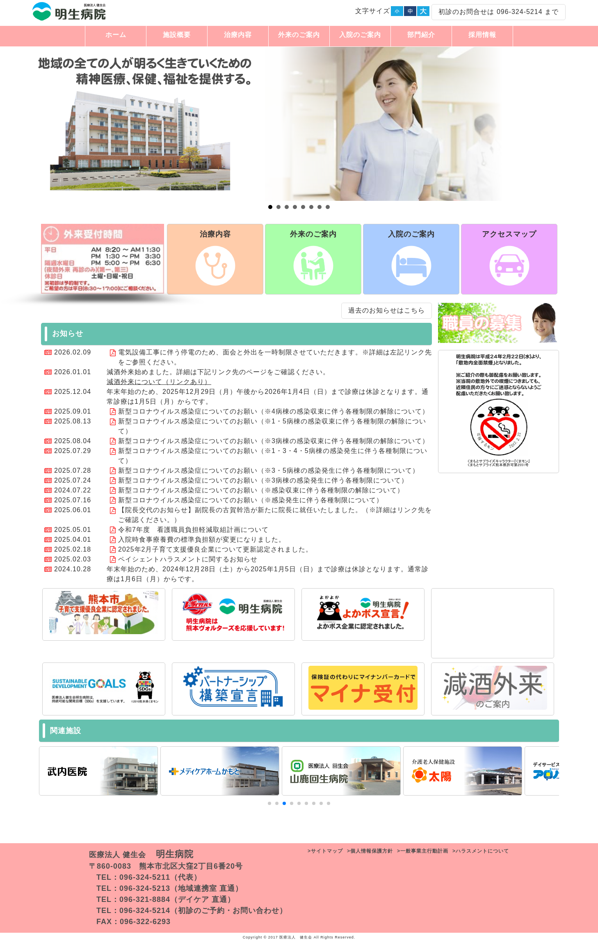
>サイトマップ (325, 851)
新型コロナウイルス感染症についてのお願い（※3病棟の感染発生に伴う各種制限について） (263, 480)
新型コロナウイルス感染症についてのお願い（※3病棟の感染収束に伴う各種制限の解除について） (273, 440)
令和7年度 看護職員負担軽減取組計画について (193, 529)
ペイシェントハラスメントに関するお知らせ (188, 559)
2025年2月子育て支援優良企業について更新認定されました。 (215, 549)
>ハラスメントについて (480, 851)
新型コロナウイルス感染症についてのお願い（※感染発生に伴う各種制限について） (250, 500)
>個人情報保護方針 (370, 851)
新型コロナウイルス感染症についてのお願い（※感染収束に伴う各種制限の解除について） (261, 490)
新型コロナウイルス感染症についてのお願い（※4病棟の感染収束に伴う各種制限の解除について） (273, 411)
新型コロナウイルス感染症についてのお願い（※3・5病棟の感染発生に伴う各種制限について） (268, 470)
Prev (32, 124)
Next (565, 124)
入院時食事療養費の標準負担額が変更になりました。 (201, 539)
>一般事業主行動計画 (422, 851)
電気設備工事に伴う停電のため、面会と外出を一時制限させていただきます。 (240, 352)
